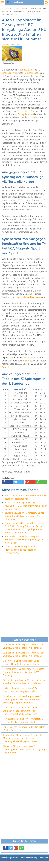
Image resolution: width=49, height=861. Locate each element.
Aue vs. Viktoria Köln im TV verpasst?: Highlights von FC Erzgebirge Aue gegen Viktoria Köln (24, 539)
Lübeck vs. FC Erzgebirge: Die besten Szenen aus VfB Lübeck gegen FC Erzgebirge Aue (22, 549)
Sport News (21, 8)
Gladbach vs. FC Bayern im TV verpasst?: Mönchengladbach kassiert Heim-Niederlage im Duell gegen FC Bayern (22, 738)
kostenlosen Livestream (29, 297)
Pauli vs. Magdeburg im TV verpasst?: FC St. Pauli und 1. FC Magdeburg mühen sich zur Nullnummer (26, 505)
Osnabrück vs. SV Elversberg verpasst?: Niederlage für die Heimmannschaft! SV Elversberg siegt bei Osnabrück (22, 699)
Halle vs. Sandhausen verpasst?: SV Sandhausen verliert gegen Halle (20, 690)
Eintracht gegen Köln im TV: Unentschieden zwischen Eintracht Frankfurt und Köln (24, 682)
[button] (7, 482)
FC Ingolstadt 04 (32, 72)
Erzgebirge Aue (9, 72)
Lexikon (15, 2)
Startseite (5, 8)
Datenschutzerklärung (28, 857)
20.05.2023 (6, 45)
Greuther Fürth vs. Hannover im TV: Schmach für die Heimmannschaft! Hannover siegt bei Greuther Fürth (20, 710)
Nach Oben (5, 857)
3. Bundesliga (23, 69)
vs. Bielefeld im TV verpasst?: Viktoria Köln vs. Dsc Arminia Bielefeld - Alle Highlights (23, 646)
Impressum (43, 857)
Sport (13, 8)
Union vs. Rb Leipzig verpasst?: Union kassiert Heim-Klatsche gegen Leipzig (21, 662)
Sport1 (5, 367)
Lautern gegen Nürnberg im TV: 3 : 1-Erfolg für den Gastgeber (24, 728)
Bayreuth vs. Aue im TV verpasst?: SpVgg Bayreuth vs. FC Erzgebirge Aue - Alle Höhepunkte (24, 516)
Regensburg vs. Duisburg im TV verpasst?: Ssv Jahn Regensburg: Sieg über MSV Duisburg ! (23, 672)
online (26, 360)
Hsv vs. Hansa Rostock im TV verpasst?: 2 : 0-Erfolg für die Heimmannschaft (23, 720)
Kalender (14, 857)
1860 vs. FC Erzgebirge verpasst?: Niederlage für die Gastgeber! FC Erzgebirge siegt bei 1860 (24, 749)
